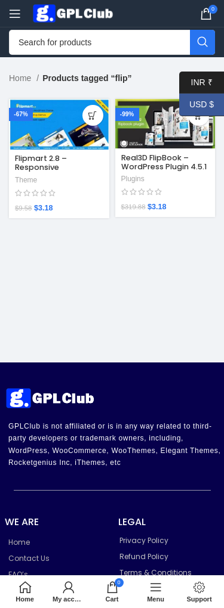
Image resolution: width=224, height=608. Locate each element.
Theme (26, 180)
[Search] (112, 42)
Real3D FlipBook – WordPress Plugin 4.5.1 (164, 162)
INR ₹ (196, 83)
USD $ (196, 105)
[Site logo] (74, 12)
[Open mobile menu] (15, 14)
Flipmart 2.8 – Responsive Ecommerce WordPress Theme (50, 171)
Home (21, 78)
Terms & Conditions (155, 572)
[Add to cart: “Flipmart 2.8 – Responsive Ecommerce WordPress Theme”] (92, 115)
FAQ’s (18, 574)
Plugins (133, 179)
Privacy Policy (143, 540)
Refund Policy (143, 556)
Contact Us (29, 558)
